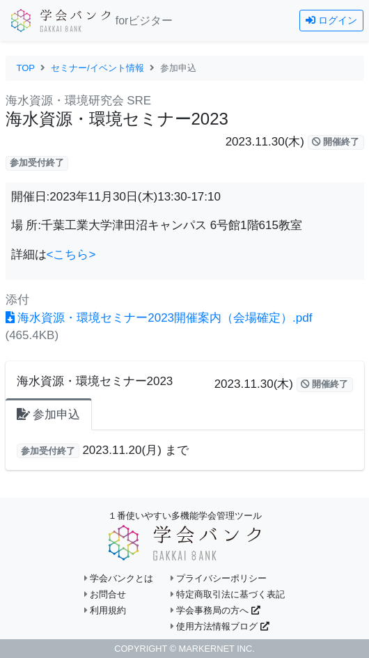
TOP (26, 68)
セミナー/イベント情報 (97, 68)
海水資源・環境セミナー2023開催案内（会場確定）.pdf (159, 317)
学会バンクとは (119, 578)
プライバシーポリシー (219, 578)
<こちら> (71, 254)
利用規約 (105, 610)
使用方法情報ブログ (220, 626)
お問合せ (105, 594)
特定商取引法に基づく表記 (228, 594)
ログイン (331, 20)
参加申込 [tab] (49, 414)
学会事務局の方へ (215, 610)
